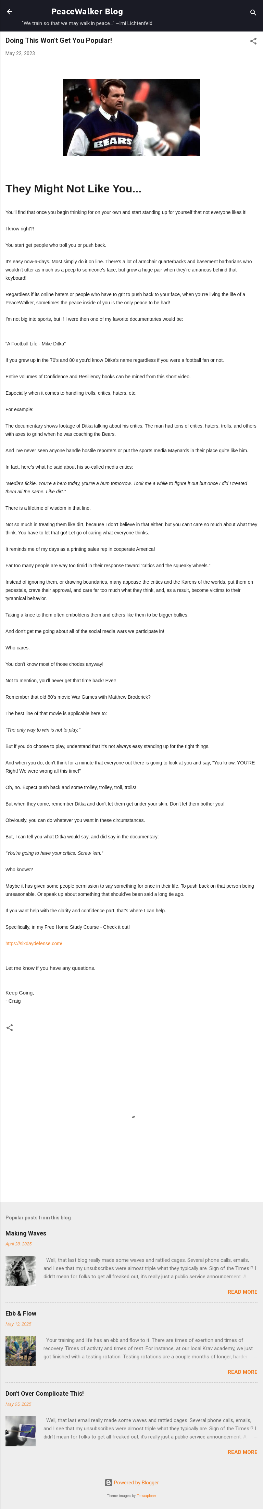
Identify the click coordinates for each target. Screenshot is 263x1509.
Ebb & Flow (20, 1313)
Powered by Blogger (131, 1483)
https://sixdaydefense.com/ (33, 943)
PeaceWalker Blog (87, 11)
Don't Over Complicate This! (44, 1393)
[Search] (253, 13)
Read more (243, 1292)
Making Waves (25, 1233)
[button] (253, 42)
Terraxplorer (146, 1496)
